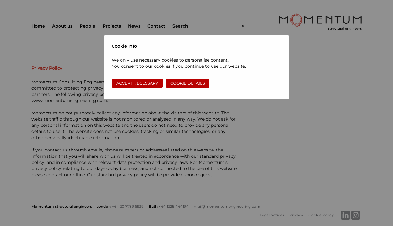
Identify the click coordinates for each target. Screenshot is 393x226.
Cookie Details (187, 83)
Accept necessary (137, 83)
